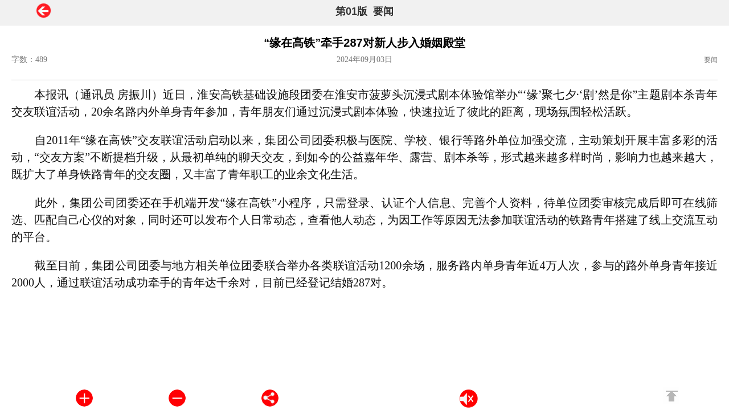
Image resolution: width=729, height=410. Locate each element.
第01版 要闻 (364, 11)
